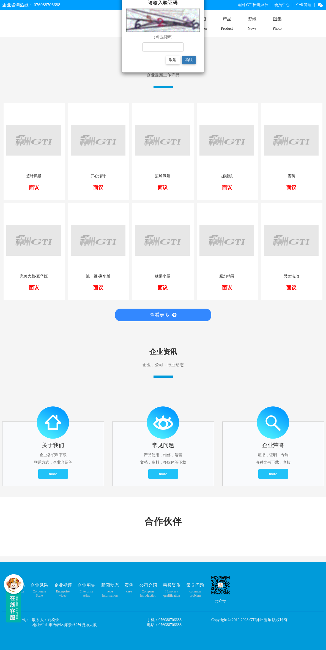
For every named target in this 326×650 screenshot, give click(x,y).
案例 (129, 585)
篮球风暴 (34, 176)
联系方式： (20, 620)
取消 (172, 60)
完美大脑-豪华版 (34, 276)
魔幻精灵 (227, 276)
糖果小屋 (162, 276)
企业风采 (39, 585)
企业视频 (63, 585)
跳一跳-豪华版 (98, 276)
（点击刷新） (163, 37)
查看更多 (163, 315)
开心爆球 (98, 176)
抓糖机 (227, 176)
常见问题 (195, 585)
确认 (189, 60)
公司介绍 (148, 585)
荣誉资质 (171, 585)
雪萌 (291, 176)
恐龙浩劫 (291, 276)
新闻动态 (110, 585)
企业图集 (86, 585)
